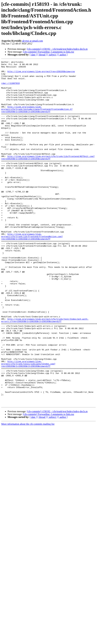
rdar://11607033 (10, 87)
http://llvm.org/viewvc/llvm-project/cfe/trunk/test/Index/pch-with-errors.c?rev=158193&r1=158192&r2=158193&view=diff (44, 372)
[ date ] (33, 54)
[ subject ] (52, 54)
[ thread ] (42, 54)
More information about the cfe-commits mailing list (27, 492)
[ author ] (63, 54)
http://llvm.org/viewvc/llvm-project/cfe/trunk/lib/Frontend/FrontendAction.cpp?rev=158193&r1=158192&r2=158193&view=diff (32, 271)
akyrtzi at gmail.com (32, 40)
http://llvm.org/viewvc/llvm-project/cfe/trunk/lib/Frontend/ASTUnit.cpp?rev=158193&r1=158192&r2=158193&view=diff (48, 177)
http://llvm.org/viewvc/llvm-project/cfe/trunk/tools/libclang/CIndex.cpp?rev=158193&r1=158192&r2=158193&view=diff (28, 424)
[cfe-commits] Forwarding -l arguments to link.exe (48, 51)
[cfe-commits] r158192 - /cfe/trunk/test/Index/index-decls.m (57, 49)
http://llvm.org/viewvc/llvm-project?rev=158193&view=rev (41, 73)
